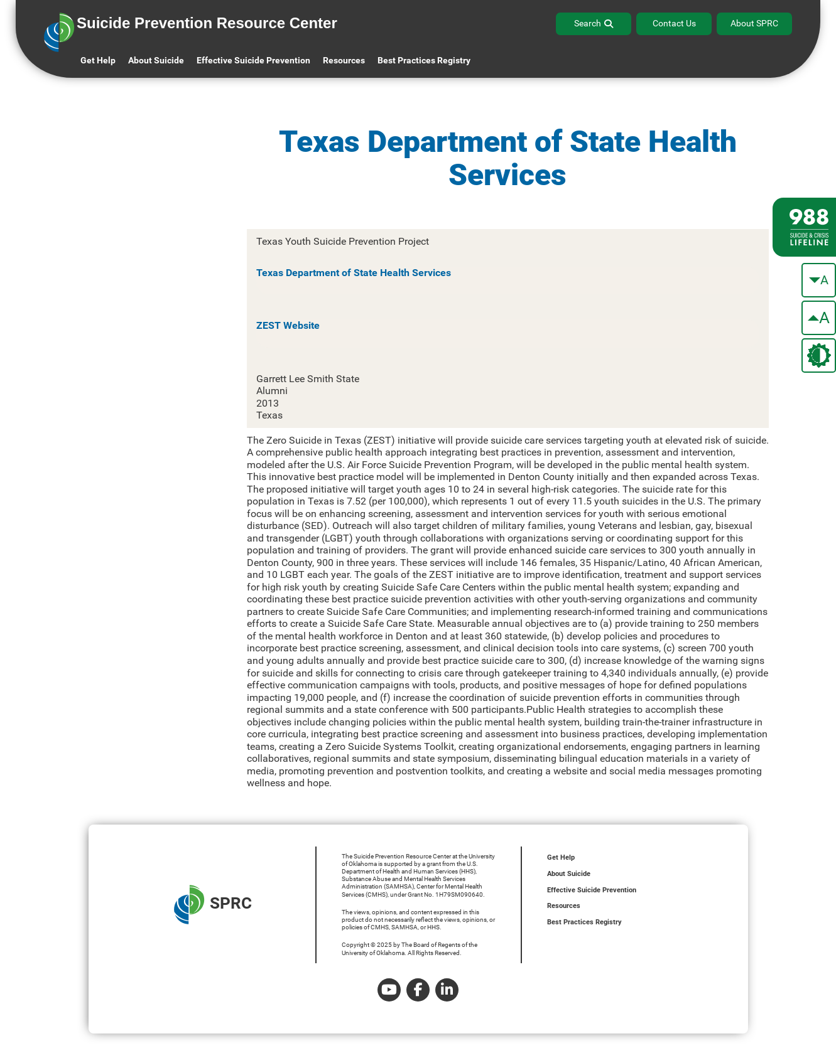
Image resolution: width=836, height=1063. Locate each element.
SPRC (213, 904)
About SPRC (754, 23)
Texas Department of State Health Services (353, 273)
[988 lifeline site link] (804, 227)
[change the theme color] (818, 355)
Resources (563, 906)
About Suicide (156, 60)
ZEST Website (288, 325)
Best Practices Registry (423, 60)
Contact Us (674, 23)
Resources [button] (344, 60)
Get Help (98, 60)
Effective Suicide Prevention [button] (253, 60)
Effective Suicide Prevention (591, 890)
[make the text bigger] (818, 318)
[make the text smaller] (818, 280)
